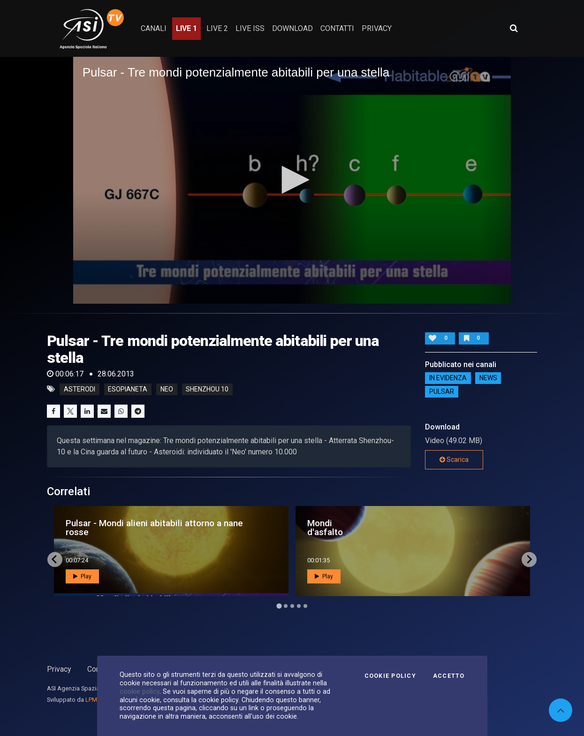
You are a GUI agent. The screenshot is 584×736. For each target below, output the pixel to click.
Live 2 (217, 28)
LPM (91, 699)
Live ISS (250, 28)
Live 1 (186, 28)
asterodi (79, 389)
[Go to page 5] (305, 606)
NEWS (488, 378)
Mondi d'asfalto (325, 527)
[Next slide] (529, 559)
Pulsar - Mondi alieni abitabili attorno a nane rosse (154, 527)
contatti (337, 28)
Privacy (59, 669)
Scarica (454, 459)
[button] (292, 179)
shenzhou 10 (207, 389)
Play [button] (82, 576)
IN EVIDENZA (448, 378)
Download (292, 28)
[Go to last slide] (54, 559)
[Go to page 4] (299, 606)
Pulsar (441, 392)
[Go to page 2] (286, 606)
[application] (292, 180)
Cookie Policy (390, 676)
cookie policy (139, 691)
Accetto (449, 676)
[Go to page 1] (278, 605)
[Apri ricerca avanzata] (513, 28)
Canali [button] (154, 28)
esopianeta (127, 389)
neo (166, 389)
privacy (377, 28)
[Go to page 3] (292, 606)
